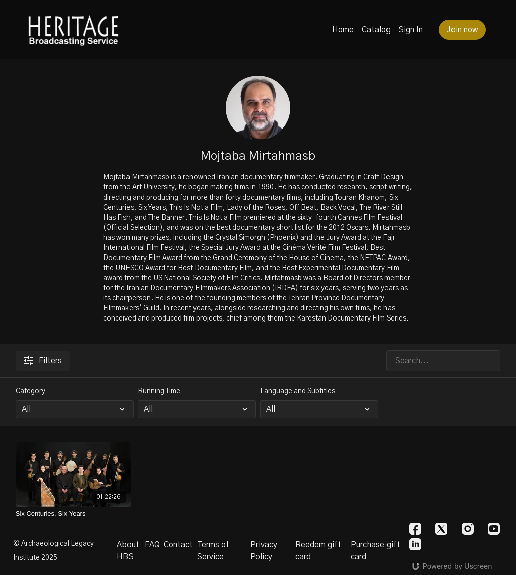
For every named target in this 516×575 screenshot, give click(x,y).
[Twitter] (441, 529)
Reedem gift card (318, 551)
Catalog (376, 30)
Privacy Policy (263, 551)
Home (343, 30)
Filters (43, 360)
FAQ (152, 545)
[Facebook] (415, 529)
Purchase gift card (375, 551)
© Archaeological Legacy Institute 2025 (53, 550)
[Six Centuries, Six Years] (73, 513)
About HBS (128, 551)
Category (30, 391)
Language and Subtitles (297, 391)
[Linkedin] (415, 544)
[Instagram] (468, 529)
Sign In (411, 30)
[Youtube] (494, 529)
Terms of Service (213, 551)
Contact (178, 545)
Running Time (159, 391)
